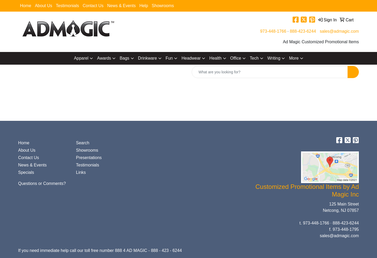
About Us (43, 5)
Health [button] (215, 58)
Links (81, 172)
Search (82, 143)
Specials (26, 172)
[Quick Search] (270, 72)
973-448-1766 (273, 31)
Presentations (89, 157)
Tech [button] (254, 58)
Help (143, 5)
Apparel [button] (81, 58)
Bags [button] (124, 58)
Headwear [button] (191, 58)
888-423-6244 (303, 31)
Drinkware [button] (147, 58)
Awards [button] (104, 58)
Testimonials (67, 5)
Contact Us (93, 5)
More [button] (293, 58)
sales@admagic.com (339, 31)
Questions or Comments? (42, 183)
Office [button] (235, 58)
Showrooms (163, 5)
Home (25, 5)
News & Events (121, 5)
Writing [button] (274, 58)
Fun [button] (169, 58)
